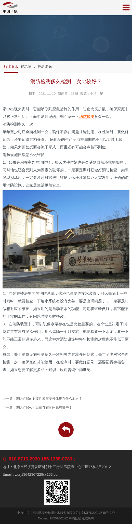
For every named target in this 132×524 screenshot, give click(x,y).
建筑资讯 (28, 66)
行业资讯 (11, 66)
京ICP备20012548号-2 (96, 513)
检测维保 (44, 66)
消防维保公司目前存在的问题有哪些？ (44, 407)
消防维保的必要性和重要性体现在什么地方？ (49, 398)
